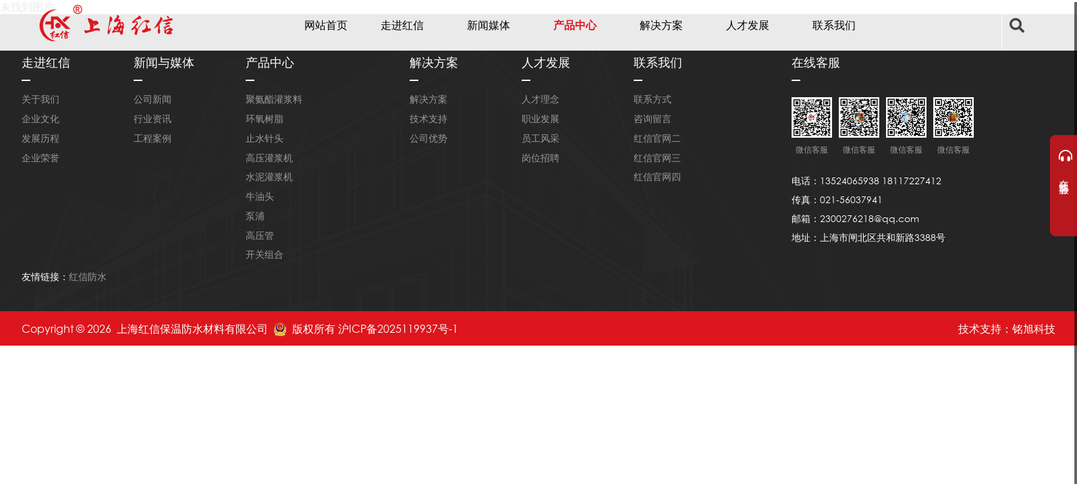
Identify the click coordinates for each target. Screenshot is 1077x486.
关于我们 (40, 98)
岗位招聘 (540, 157)
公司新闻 (152, 98)
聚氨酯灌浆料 (274, 98)
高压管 (260, 235)
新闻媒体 (488, 25)
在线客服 (1065, 164)
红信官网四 (657, 176)
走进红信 (402, 25)
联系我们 (834, 25)
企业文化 (40, 118)
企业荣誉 (40, 157)
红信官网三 (657, 157)
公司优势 (428, 138)
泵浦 (255, 215)
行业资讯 (152, 118)
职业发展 (540, 118)
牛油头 (260, 196)
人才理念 (540, 98)
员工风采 (540, 138)
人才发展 (747, 25)
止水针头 (264, 138)
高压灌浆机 (269, 157)
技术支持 (428, 118)
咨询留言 (652, 118)
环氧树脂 (264, 118)
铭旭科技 (1033, 328)
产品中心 (575, 25)
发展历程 (40, 138)
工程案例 (152, 138)
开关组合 (264, 254)
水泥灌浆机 (269, 176)
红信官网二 (657, 138)
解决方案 (661, 25)
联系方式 (652, 98)
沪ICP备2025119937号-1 (398, 328)
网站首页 (326, 25)
